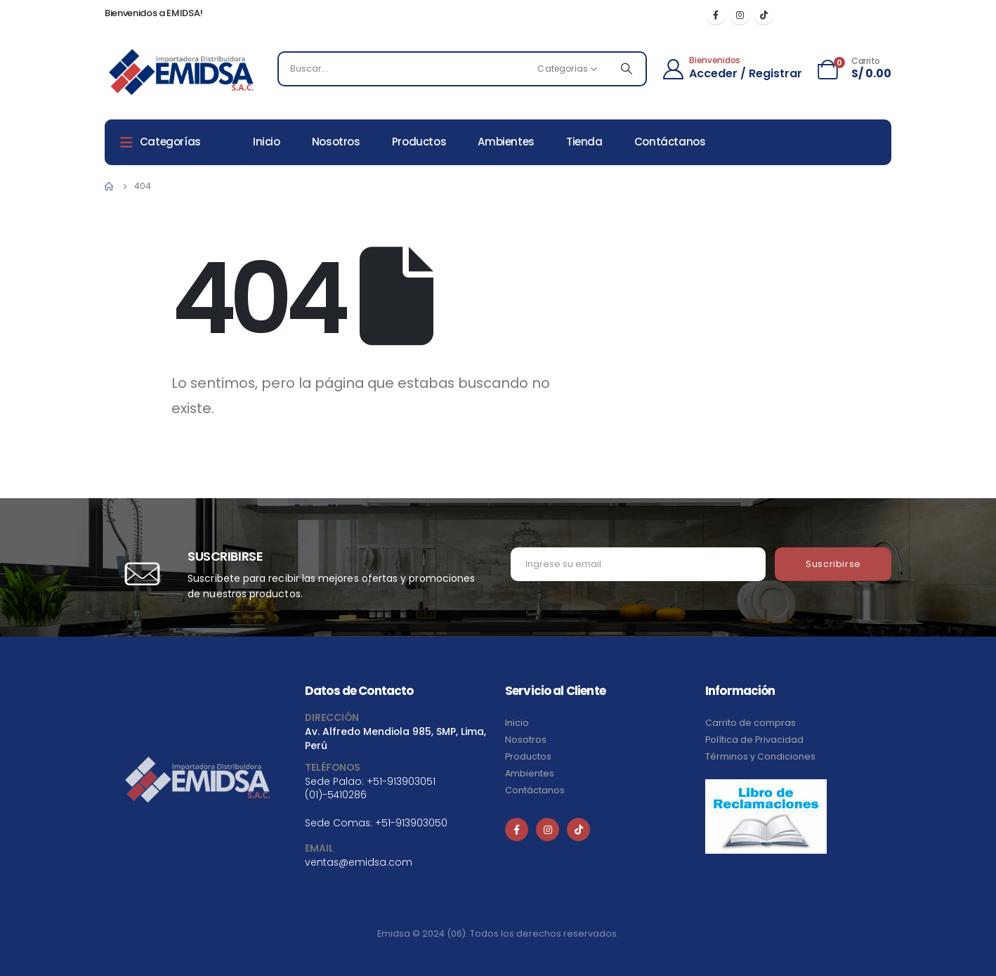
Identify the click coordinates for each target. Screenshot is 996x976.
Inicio (266, 141)
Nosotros (336, 141)
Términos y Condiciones (760, 756)
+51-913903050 (411, 823)
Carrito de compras (750, 723)
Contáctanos (670, 141)
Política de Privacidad (754, 740)
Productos (419, 141)
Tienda (584, 141)
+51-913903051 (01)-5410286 (370, 788)
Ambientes (506, 141)
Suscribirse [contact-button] (833, 564)
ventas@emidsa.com (358, 862)
